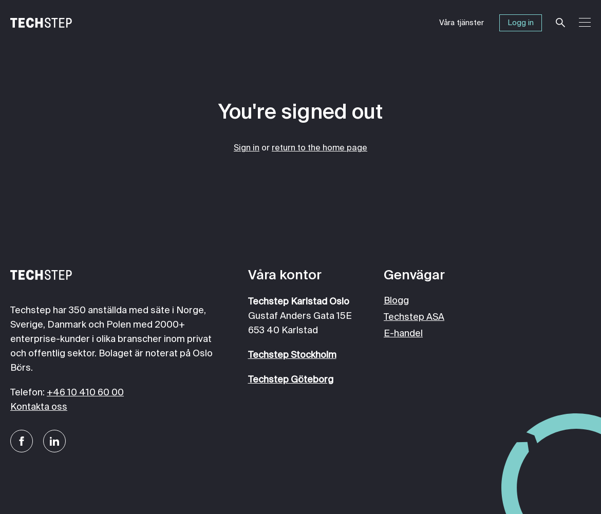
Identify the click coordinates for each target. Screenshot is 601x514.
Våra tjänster (461, 23)
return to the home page (319, 148)
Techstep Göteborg (290, 380)
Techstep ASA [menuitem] (414, 317)
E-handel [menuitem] (403, 333)
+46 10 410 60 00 (85, 392)
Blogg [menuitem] (396, 301)
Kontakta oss (38, 407)
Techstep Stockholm (292, 355)
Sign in (246, 148)
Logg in (521, 23)
